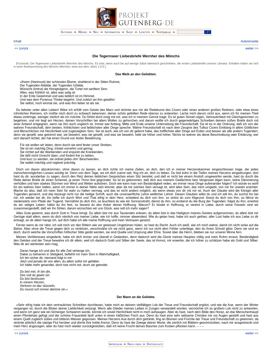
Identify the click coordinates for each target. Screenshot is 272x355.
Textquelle (163, 32)
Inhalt (17, 41)
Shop (129, 32)
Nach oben (134, 344)
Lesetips (144, 32)
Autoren (66, 32)
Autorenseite (249, 41)
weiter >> (251, 48)
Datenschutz (155, 344)
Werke (82, 32)
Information (112, 32)
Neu (96, 32)
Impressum (115, 344)
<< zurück (21, 48)
